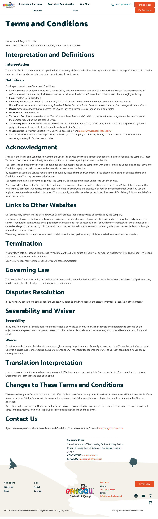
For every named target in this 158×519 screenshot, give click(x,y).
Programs (8, 487)
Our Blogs (85, 4)
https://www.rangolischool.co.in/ (94, 131)
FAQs (6, 491)
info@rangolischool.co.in (111, 428)
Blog (36, 483)
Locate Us (37, 10)
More (75, 10)
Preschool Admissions (30, 4)
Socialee (67, 510)
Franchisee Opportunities (61, 4)
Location (38, 491)
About (37, 487)
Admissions (9, 483)
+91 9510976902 (89, 455)
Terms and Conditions (134, 510)
